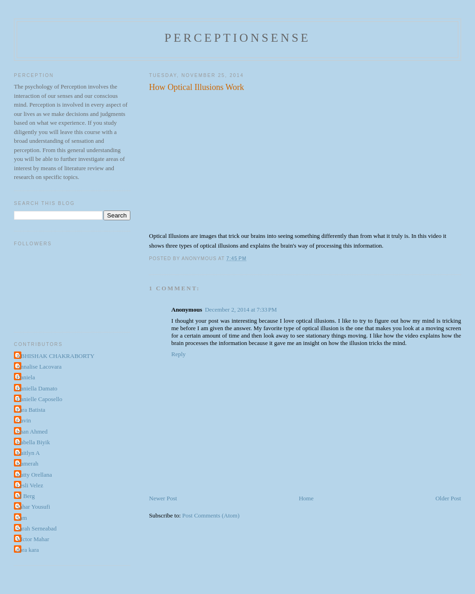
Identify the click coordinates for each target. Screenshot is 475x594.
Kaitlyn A (28, 452)
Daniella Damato (36, 388)
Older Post (448, 498)
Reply (178, 354)
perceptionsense (238, 38)
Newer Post (163, 498)
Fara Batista (30, 409)
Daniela (25, 377)
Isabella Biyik (33, 442)
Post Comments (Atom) (211, 515)
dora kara (27, 549)
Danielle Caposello (39, 399)
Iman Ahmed (32, 431)
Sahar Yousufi (33, 506)
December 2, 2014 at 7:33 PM (241, 309)
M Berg (25, 495)
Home (306, 498)
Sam (21, 517)
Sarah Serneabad (36, 528)
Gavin (23, 420)
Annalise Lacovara (39, 366)
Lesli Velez (29, 485)
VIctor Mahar (32, 539)
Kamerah (27, 463)
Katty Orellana (34, 474)
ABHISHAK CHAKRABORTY (55, 355)
